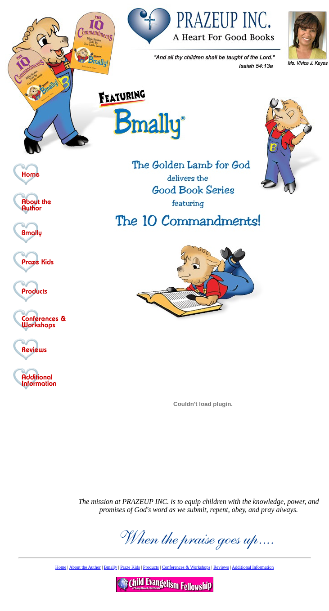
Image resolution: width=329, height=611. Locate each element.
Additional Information (253, 567)
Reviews (221, 567)
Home (60, 567)
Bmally (110, 567)
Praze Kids (130, 567)
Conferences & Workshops (186, 567)
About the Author (85, 567)
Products (151, 567)
